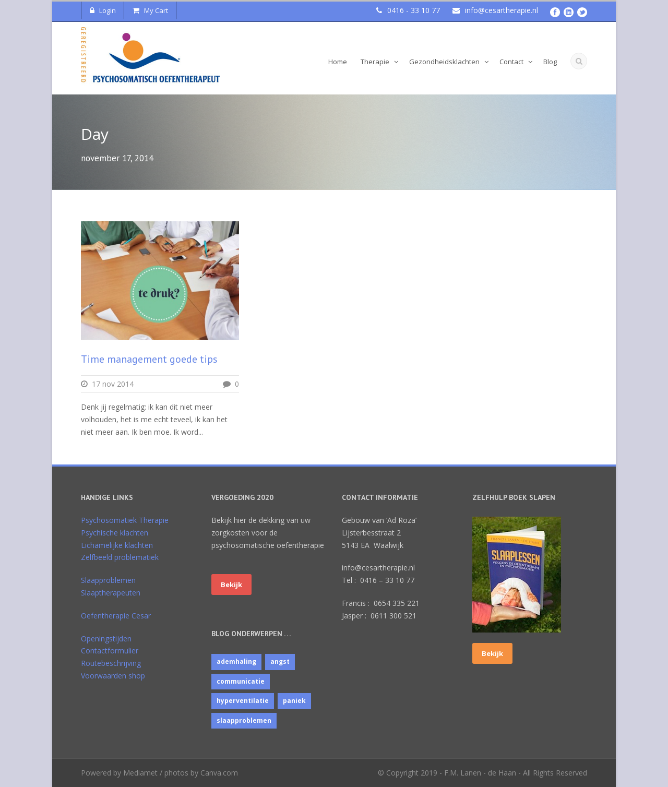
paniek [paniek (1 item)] (294, 700)
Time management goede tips (149, 359)
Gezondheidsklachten (444, 61)
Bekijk (231, 584)
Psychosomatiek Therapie (125, 520)
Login (103, 10)
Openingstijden (106, 638)
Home (337, 61)
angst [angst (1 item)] (280, 661)
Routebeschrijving (111, 663)
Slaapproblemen (108, 580)
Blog (550, 61)
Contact (511, 61)
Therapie (375, 61)
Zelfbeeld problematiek (120, 557)
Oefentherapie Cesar (116, 616)
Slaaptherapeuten (110, 593)
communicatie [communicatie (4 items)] (241, 681)
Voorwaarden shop (113, 676)
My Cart (150, 10)
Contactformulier (109, 650)
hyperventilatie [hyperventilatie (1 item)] (243, 700)
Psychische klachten (114, 533)
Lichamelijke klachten (117, 545)
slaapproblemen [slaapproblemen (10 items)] (244, 720)
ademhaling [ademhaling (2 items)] (236, 661)
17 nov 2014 (113, 384)
